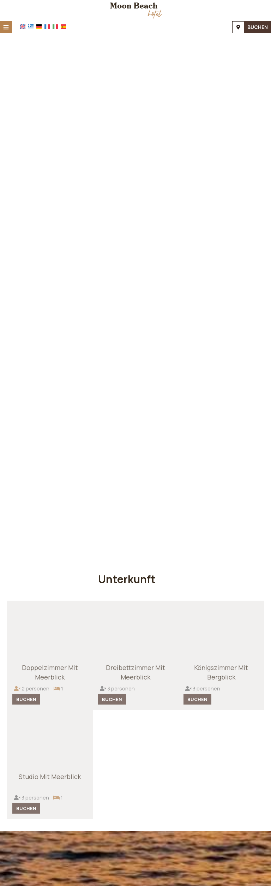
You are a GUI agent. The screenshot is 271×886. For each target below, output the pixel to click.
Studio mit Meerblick (50, 778)
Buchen (257, 27)
